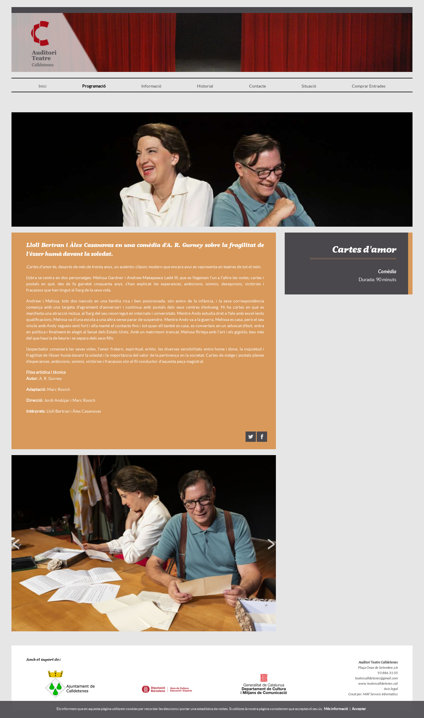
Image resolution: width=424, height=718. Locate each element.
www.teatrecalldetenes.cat (378, 683)
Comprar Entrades (368, 86)
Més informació (336, 709)
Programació (94, 86)
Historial (205, 86)
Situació (309, 86)
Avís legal (391, 689)
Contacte (257, 86)
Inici (43, 86)
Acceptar (359, 709)
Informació (151, 86)
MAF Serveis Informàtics (380, 694)
